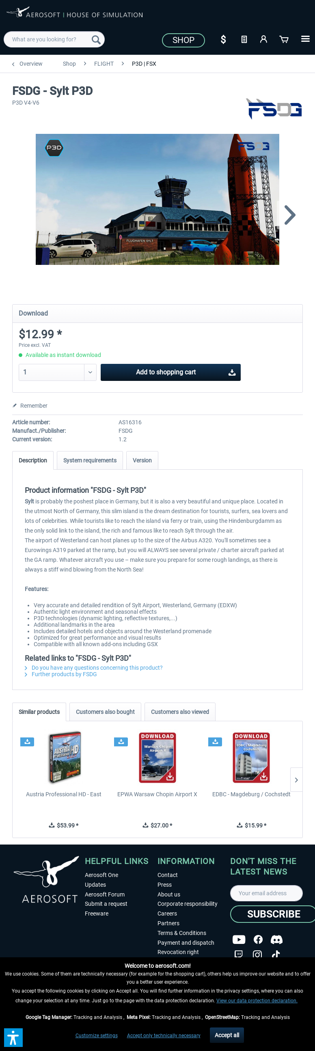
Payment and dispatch (186, 942)
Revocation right (178, 952)
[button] (13, 1037)
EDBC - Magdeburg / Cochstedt (251, 794)
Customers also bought (105, 712)
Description (33, 460)
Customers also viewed (180, 712)
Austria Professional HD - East (63, 794)
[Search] (96, 39)
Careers (167, 913)
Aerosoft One (101, 875)
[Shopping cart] (284, 38)
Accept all (227, 1035)
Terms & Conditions (182, 933)
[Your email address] (266, 893)
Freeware (96, 913)
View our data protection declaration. (257, 1001)
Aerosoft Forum (105, 894)
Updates (95, 884)
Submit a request (106, 904)
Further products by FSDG (61, 674)
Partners (168, 923)
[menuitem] (54, 39)
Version (142, 460)
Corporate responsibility (188, 904)
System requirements (90, 460)
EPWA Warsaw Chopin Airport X (157, 794)
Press (165, 884)
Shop (183, 40)
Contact (168, 875)
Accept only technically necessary (164, 1035)
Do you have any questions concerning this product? (94, 667)
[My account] (264, 38)
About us (169, 894)
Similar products (39, 712)
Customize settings (97, 1035)
